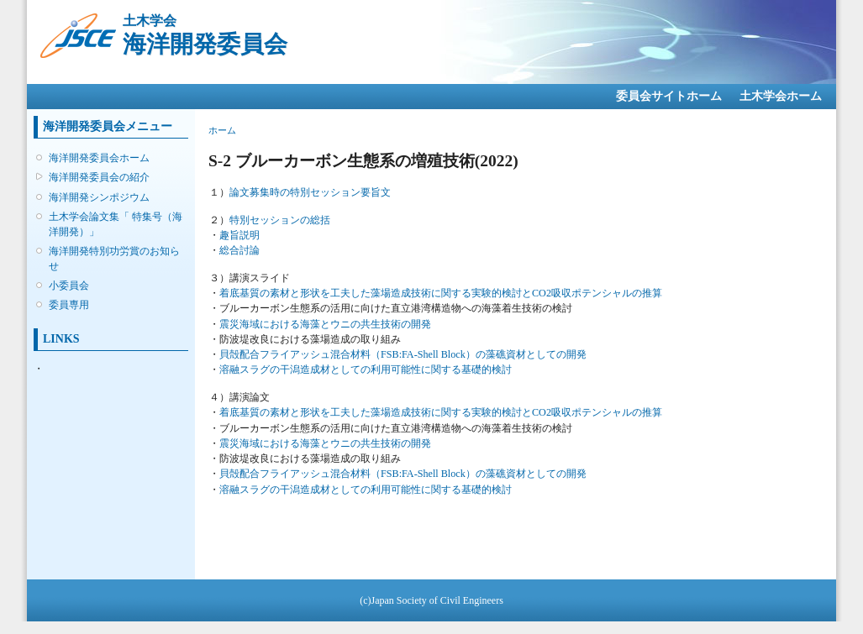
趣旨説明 (239, 235)
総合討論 (239, 250)
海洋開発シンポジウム (99, 197)
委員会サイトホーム (669, 96)
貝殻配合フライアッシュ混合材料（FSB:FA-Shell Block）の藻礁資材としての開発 (403, 354)
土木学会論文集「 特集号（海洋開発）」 (115, 224)
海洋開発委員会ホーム (99, 158)
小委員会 (69, 285)
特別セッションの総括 (279, 220)
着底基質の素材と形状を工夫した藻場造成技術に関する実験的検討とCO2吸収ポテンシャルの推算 (440, 293)
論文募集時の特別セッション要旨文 (310, 192)
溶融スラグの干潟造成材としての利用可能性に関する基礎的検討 (365, 369)
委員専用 (69, 305)
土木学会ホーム (780, 96)
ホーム (222, 130)
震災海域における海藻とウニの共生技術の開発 (325, 324)
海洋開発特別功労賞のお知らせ (114, 258)
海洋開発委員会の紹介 (99, 177)
